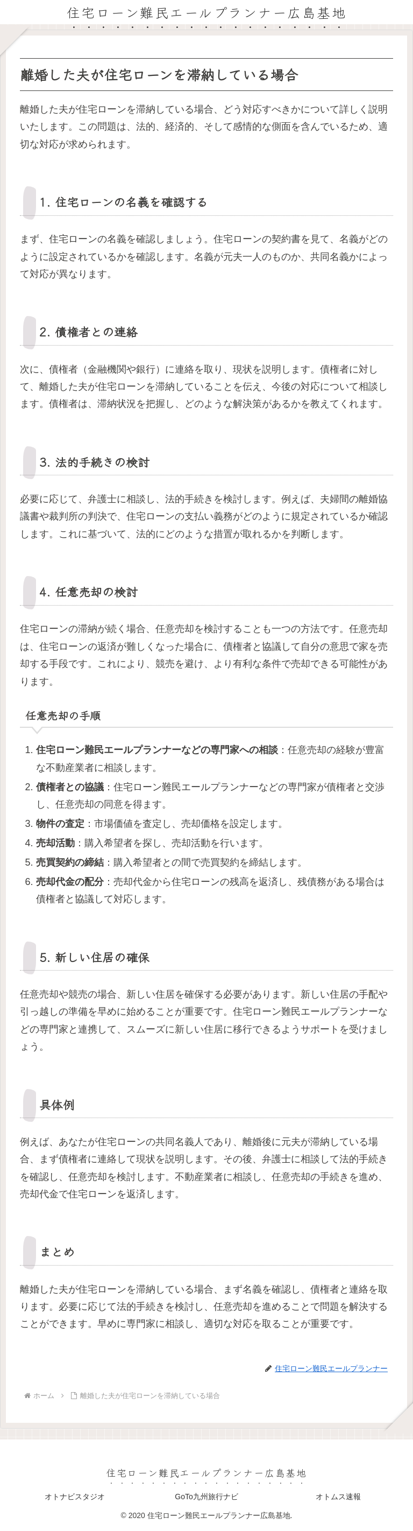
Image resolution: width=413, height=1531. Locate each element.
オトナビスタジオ (75, 1496)
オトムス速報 (338, 1496)
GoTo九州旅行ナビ (206, 1496)
